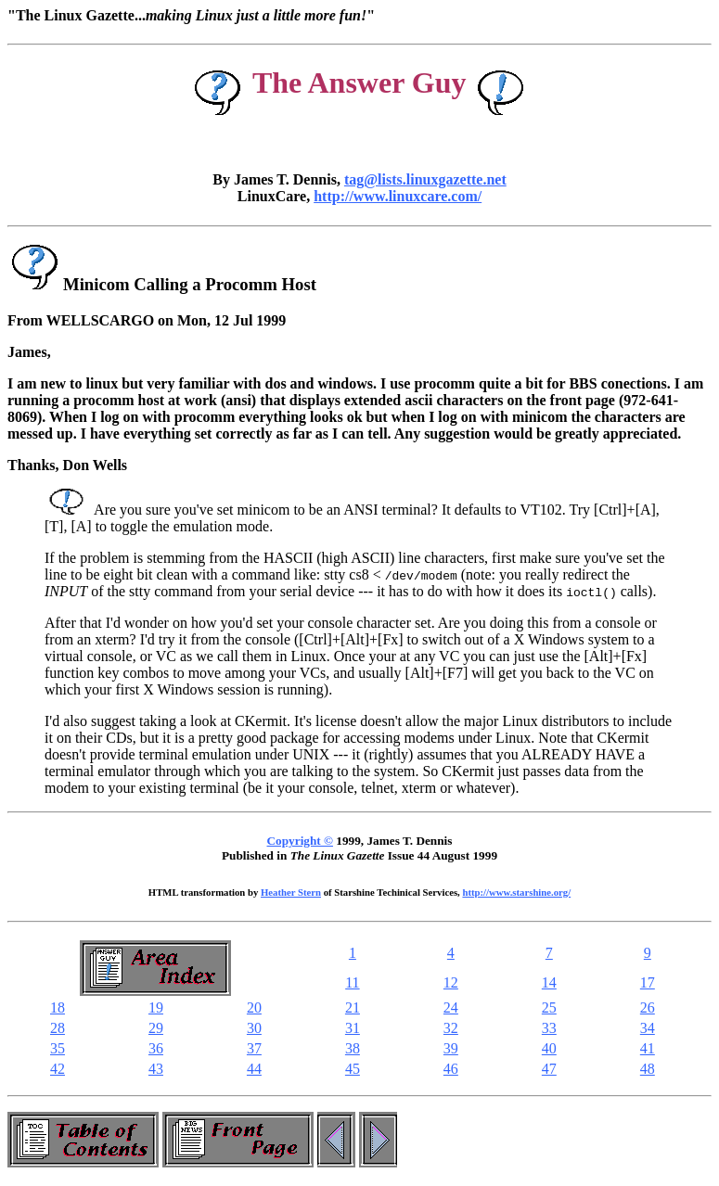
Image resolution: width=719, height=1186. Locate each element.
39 (450, 1048)
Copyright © (300, 841)
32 (450, 1028)
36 (155, 1048)
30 (254, 1028)
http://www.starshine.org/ (516, 892)
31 (352, 1028)
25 (549, 1007)
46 (450, 1069)
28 (57, 1028)
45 (352, 1069)
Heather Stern (291, 892)
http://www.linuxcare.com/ (397, 196)
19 (155, 1007)
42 (57, 1069)
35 (57, 1048)
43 (155, 1069)
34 (647, 1028)
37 (254, 1048)
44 (254, 1069)
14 (549, 982)
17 (647, 982)
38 (352, 1048)
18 (57, 1007)
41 (647, 1048)
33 (549, 1028)
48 (647, 1069)
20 (254, 1007)
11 (352, 982)
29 (155, 1028)
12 (450, 982)
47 (549, 1069)
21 (352, 1007)
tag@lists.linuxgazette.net (425, 179)
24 (450, 1007)
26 (647, 1007)
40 (549, 1048)
